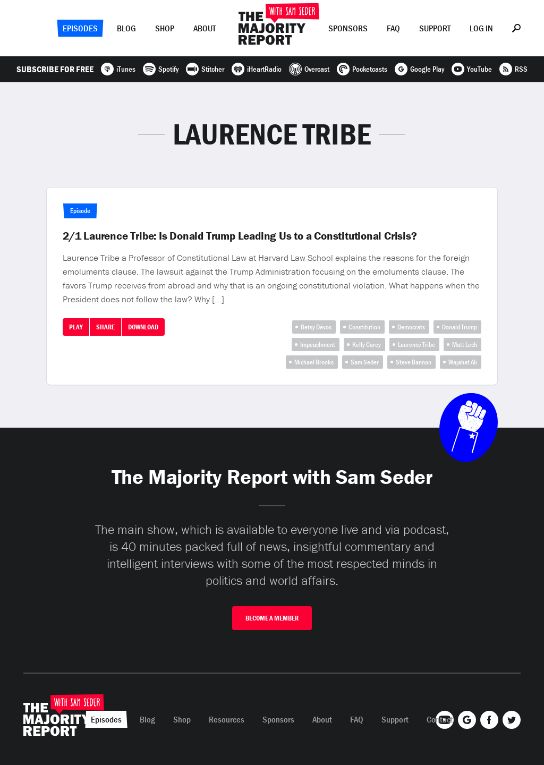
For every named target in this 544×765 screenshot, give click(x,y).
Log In (481, 28)
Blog (126, 28)
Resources (226, 719)
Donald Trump (459, 327)
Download (143, 327)
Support (434, 28)
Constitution (364, 327)
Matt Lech (464, 344)
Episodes (80, 28)
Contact (440, 719)
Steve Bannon (413, 362)
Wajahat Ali (462, 362)
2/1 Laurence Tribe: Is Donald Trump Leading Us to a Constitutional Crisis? (239, 236)
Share (105, 327)
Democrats (411, 327)
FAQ (393, 28)
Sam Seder (365, 362)
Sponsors (348, 28)
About (204, 28)
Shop (164, 28)
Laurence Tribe (416, 344)
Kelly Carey (366, 344)
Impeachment (317, 344)
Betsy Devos (316, 327)
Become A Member (272, 618)
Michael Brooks (314, 362)
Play (76, 327)
